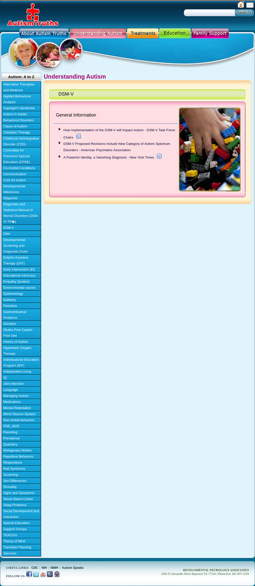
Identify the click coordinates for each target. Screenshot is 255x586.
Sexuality (10, 487)
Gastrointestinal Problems (14, 315)
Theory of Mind (14, 541)
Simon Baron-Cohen (18, 499)
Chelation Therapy (16, 132)
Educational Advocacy (19, 275)
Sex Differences (15, 481)
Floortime (10, 306)
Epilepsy (9, 300)
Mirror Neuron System (19, 414)
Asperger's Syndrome (19, 108)
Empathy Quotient (16, 281)
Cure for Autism (14, 180)
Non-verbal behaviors (19, 420)
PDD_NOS (11, 426)
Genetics (9, 324)
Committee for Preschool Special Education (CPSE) (16, 156)
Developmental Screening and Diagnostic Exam (15, 245)
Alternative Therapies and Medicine (18, 87)
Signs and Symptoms (18, 493)
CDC (34, 568)
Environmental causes (19, 287)
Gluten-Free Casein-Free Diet (18, 332)
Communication (14, 174)
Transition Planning (17, 547)
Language (10, 390)
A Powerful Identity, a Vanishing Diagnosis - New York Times (108, 157)
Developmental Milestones (14, 189)
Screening (10, 475)
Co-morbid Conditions (19, 168)
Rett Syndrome (14, 468)
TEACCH (10, 535)
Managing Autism (16, 396)
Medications (12, 402)
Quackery (10, 444)
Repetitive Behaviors (18, 456)
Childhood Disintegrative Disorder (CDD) (21, 141)
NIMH (54, 568)
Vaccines (9, 553)
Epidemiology (13, 294)
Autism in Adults (15, 114)
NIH (44, 568)
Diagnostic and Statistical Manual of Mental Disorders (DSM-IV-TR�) (20, 212)
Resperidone (12, 462)
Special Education (16, 523)
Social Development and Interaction (21, 514)
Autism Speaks (73, 568)
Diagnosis (10, 198)
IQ (5, 377)
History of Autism (15, 342)
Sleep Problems (15, 505)
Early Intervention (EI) (19, 269)
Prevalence (11, 438)
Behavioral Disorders (18, 120)
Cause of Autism (15, 126)
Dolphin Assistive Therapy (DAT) (15, 260)
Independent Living (17, 371)
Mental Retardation (17, 408)
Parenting (10, 432)
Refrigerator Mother (17, 450)
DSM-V (8, 228)
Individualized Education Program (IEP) (21, 362)
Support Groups (15, 529)
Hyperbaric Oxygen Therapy (17, 350)
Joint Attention (13, 384)
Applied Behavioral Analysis (17, 99)
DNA (6, 234)
